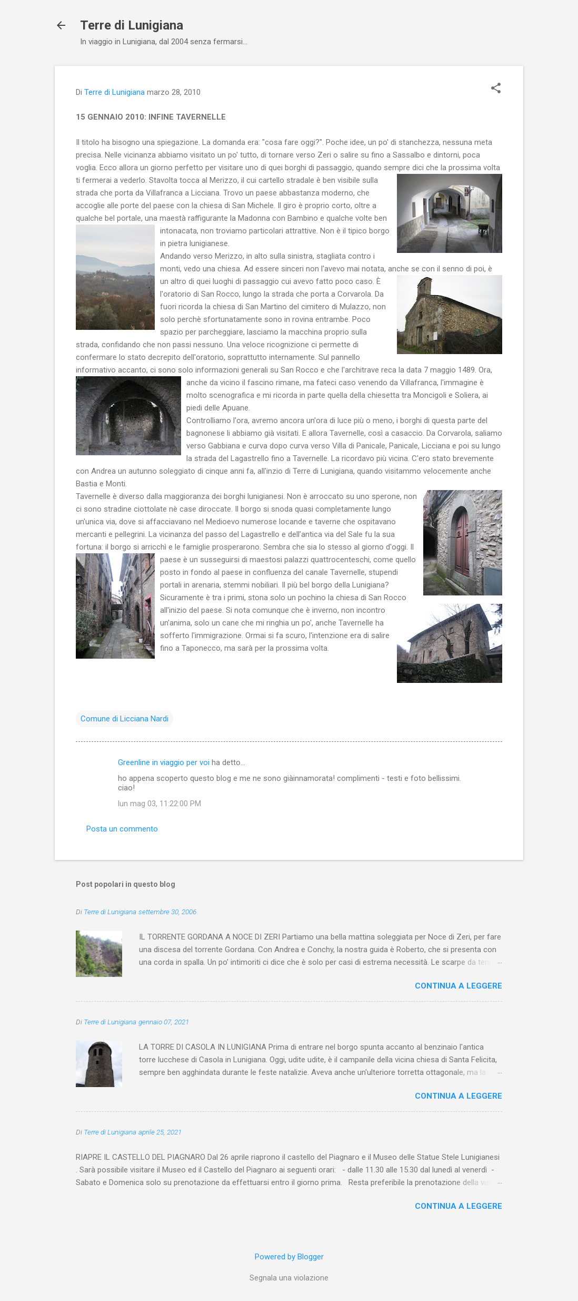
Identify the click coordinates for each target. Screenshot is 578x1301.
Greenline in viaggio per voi (164, 762)
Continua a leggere (458, 986)
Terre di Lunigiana (131, 25)
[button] (496, 89)
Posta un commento (122, 829)
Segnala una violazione (289, 1278)
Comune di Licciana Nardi (124, 718)
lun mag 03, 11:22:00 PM (159, 803)
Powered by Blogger (289, 1256)
